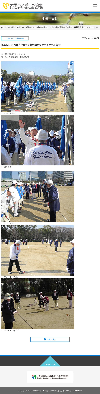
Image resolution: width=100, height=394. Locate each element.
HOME (4, 27)
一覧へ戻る (51, 339)
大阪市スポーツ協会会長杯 (36, 27)
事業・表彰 (16, 27)
